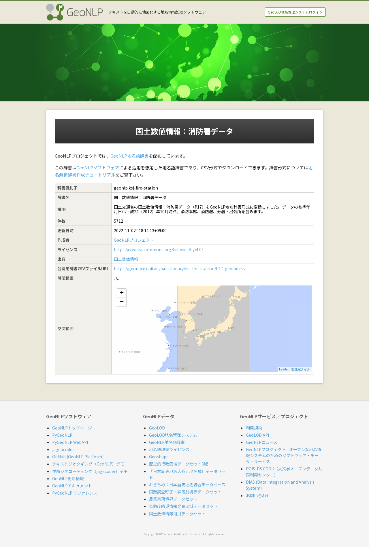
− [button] (122, 302)
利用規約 (254, 428)
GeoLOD (157, 428)
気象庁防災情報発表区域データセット (183, 506)
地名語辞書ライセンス (169, 449)
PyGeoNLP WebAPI (70, 442)
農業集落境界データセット (173, 499)
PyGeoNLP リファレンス (74, 493)
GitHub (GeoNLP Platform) (77, 456)
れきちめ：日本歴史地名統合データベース (187, 484)
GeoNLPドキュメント (72, 486)
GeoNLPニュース (261, 442)
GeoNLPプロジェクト (134, 240)
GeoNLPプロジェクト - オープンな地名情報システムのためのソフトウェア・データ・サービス (283, 455)
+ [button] (122, 293)
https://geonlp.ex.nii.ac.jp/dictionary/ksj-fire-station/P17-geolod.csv (179, 268)
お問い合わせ (258, 495)
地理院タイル (300, 369)
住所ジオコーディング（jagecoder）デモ (90, 471)
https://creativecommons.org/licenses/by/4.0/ (158, 249)
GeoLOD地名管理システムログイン (295, 12)
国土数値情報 (126, 259)
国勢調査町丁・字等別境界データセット (185, 492)
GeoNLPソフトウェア (97, 167)
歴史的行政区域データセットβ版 (178, 464)
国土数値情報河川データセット (177, 513)
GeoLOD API (257, 435)
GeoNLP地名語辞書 (129, 156)
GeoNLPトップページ (72, 428)
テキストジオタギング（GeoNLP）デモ (88, 464)
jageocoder (63, 449)
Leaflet (284, 369)
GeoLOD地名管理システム (173, 435)
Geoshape (159, 456)
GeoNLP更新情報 (68, 478)
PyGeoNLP (62, 435)
